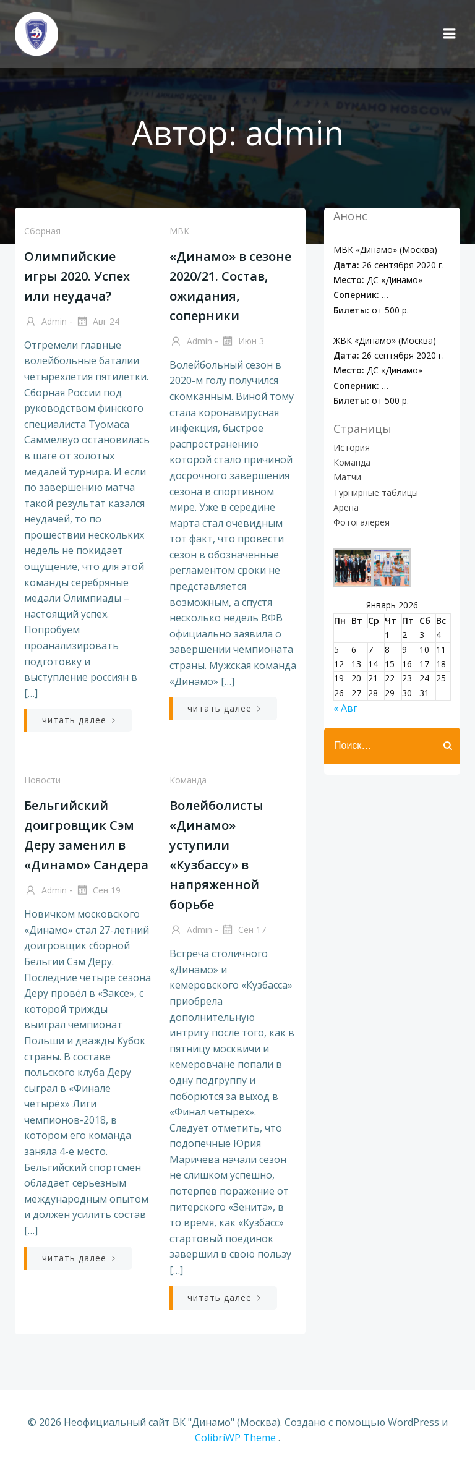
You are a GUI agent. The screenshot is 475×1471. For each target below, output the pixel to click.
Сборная (42, 231)
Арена (346, 507)
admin (45, 322)
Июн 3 (242, 342)
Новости (42, 780)
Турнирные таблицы (375, 492)
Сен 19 (98, 891)
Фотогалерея (361, 522)
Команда (188, 780)
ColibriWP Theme (235, 1437)
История (351, 447)
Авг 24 (97, 322)
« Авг (345, 708)
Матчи (347, 477)
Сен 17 (243, 931)
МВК (179, 231)
